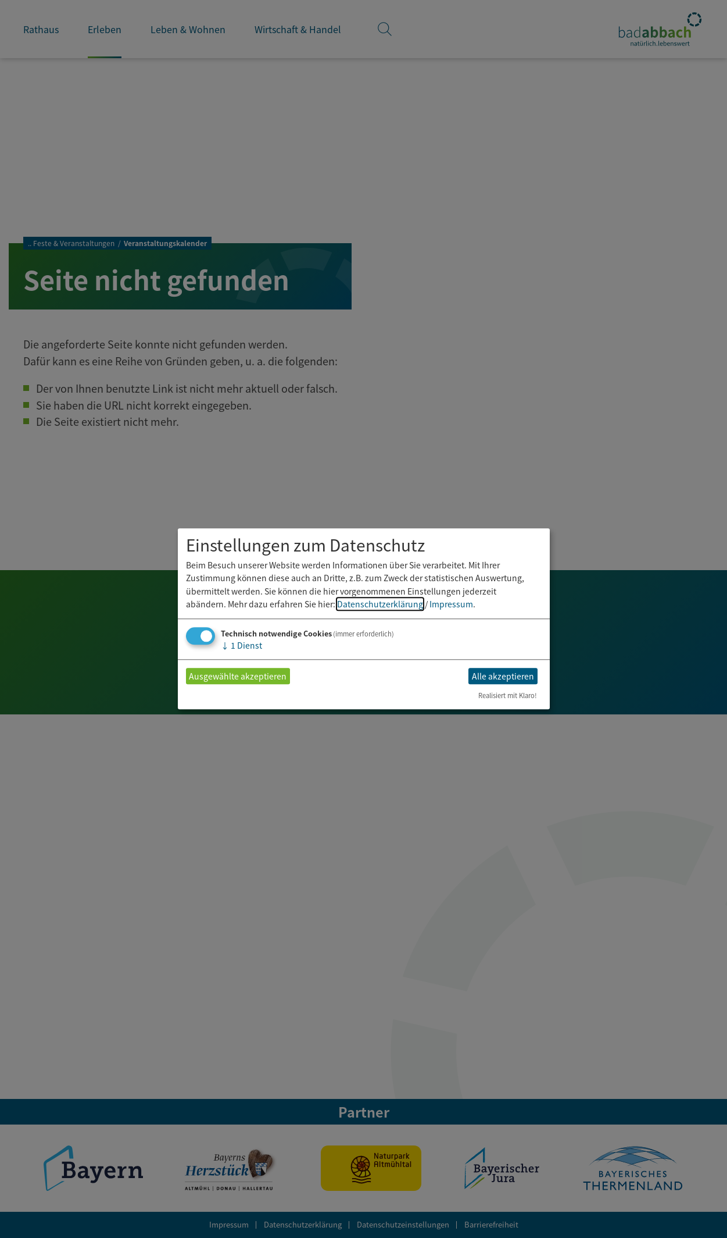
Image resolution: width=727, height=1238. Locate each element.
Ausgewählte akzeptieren (237, 676)
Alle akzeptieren (503, 676)
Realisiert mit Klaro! (507, 695)
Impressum (451, 604)
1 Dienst (241, 646)
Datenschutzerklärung (380, 604)
